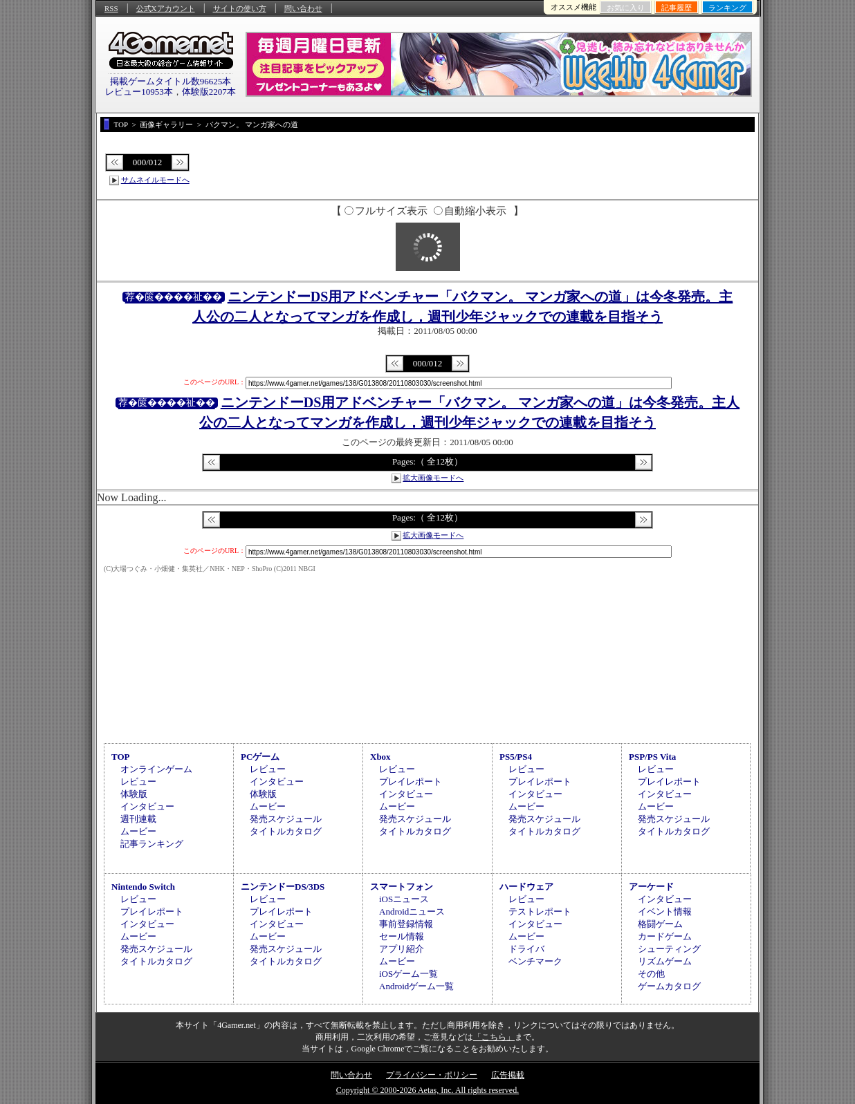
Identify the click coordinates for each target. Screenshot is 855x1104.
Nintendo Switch (143, 886)
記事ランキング (151, 844)
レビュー (138, 781)
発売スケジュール (286, 819)
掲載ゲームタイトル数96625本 (171, 81)
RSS (111, 8)
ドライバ (526, 949)
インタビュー (147, 806)
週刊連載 (138, 819)
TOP (120, 756)
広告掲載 (507, 1075)
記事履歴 (676, 7)
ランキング (727, 7)
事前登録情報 (406, 924)
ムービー (138, 831)
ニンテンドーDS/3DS (282, 886)
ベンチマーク (535, 961)
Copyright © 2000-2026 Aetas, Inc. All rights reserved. (427, 1090)
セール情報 (401, 936)
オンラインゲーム (156, 769)
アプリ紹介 (401, 949)
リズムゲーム (665, 961)
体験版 (133, 794)
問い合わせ (303, 8)
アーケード (651, 886)
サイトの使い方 (239, 8)
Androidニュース (412, 911)
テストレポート (539, 911)
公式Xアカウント (165, 8)
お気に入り (626, 7)
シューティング (669, 949)
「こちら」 (494, 1037)
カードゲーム (665, 936)
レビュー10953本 (139, 91)
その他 (651, 974)
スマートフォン (401, 886)
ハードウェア (526, 886)
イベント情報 (665, 911)
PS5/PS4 (515, 756)
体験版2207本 (209, 91)
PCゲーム (260, 756)
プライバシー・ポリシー (431, 1075)
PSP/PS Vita (652, 756)
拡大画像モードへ (433, 478)
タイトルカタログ (286, 831)
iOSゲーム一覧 (408, 974)
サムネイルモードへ (155, 180)
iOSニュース (404, 899)
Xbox (380, 756)
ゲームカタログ (669, 986)
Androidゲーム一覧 (416, 986)
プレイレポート (410, 781)
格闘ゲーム (660, 924)
